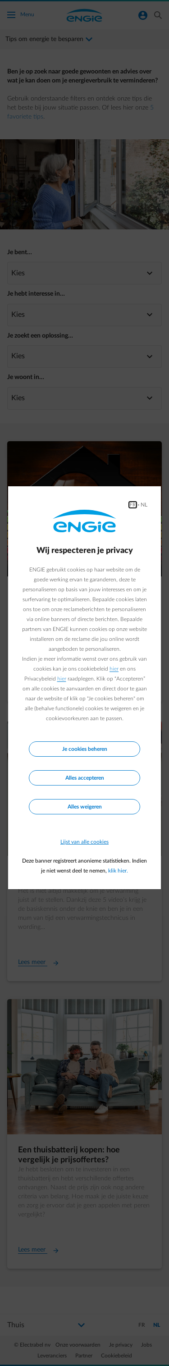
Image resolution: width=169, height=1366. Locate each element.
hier (114, 669)
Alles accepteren (84, 778)
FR (132, 504)
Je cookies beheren (84, 749)
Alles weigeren (85, 806)
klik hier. (118, 870)
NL (144, 504)
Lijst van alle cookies (84, 842)
